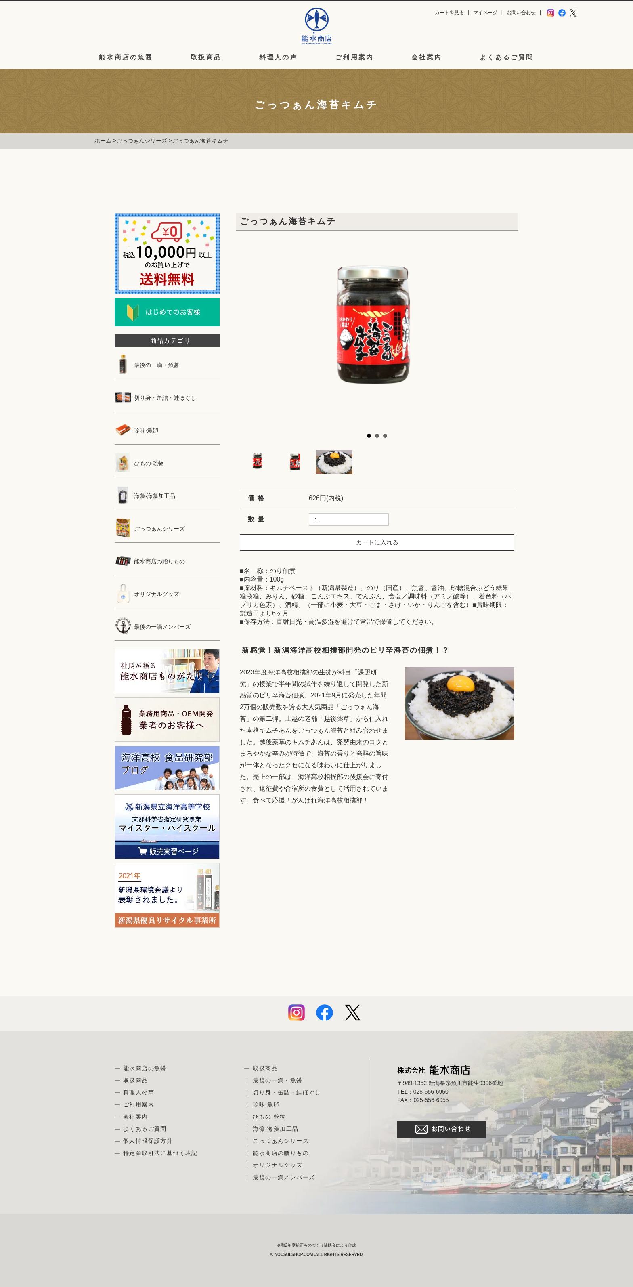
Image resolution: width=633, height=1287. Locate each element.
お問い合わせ (521, 12)
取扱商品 (206, 57)
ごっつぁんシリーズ (141, 140)
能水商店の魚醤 (126, 57)
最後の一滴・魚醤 (147, 365)
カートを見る (449, 12)
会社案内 (426, 57)
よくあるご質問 (507, 57)
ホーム (102, 140)
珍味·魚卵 (136, 430)
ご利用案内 (354, 57)
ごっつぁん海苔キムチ (200, 140)
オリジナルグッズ (147, 594)
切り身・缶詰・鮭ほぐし (155, 398)
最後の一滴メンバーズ (153, 627)
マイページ (485, 12)
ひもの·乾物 (139, 463)
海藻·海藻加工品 (145, 496)
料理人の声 (278, 57)
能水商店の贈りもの (150, 561)
